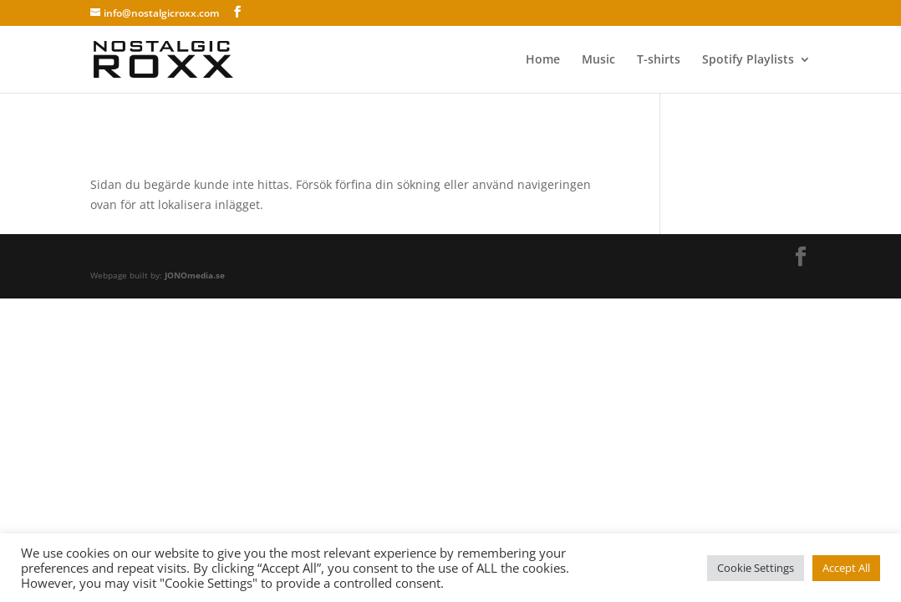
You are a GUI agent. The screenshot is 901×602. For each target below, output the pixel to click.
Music (598, 60)
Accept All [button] (846, 567)
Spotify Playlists (748, 60)
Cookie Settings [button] (755, 567)
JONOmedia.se (195, 275)
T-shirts (658, 60)
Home (543, 60)
